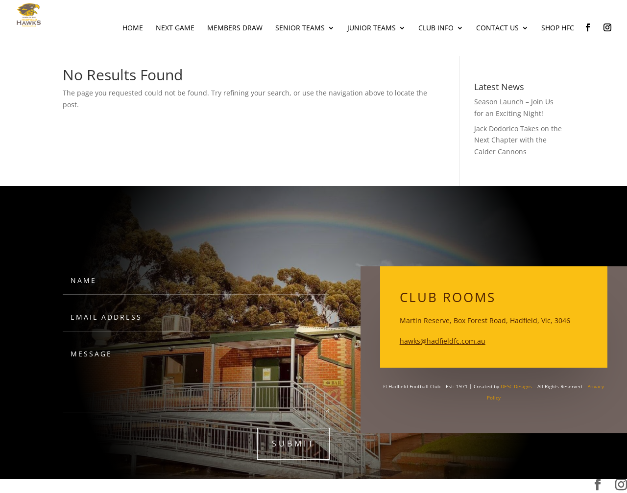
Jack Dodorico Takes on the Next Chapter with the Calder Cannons (518, 140)
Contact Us (497, 28)
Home (132, 28)
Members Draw (235, 28)
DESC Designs (516, 386)
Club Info (436, 28)
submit (293, 443)
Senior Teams (300, 28)
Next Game (175, 28)
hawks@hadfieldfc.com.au (442, 341)
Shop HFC (557, 28)
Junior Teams (371, 28)
